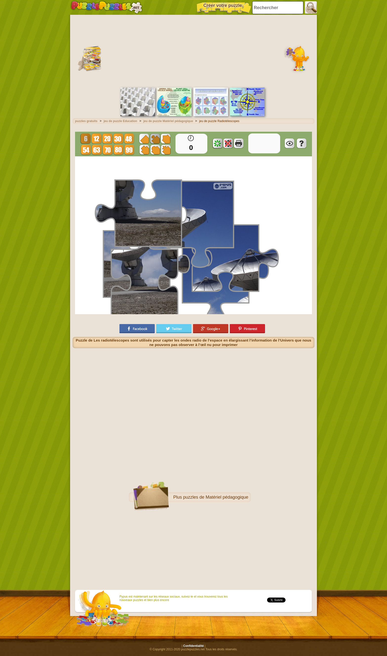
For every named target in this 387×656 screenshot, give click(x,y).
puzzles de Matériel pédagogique (215, 497)
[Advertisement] (193, 50)
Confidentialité (193, 646)
